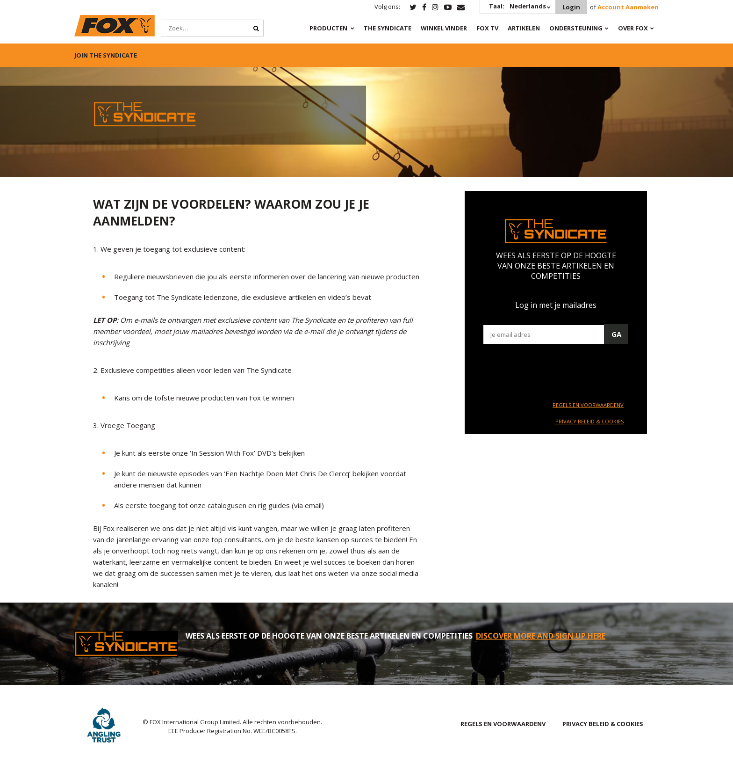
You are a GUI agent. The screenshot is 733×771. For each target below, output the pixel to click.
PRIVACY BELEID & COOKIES (589, 421)
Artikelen (524, 28)
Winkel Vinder (444, 28)
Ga (616, 334)
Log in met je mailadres (555, 305)
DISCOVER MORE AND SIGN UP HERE (540, 636)
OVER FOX (633, 28)
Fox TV (487, 28)
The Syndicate (387, 28)
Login (571, 7)
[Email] (555, 334)
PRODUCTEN (328, 28)
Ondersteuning (576, 28)
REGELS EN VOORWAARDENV (588, 404)
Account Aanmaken (628, 7)
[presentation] (554, 371)
